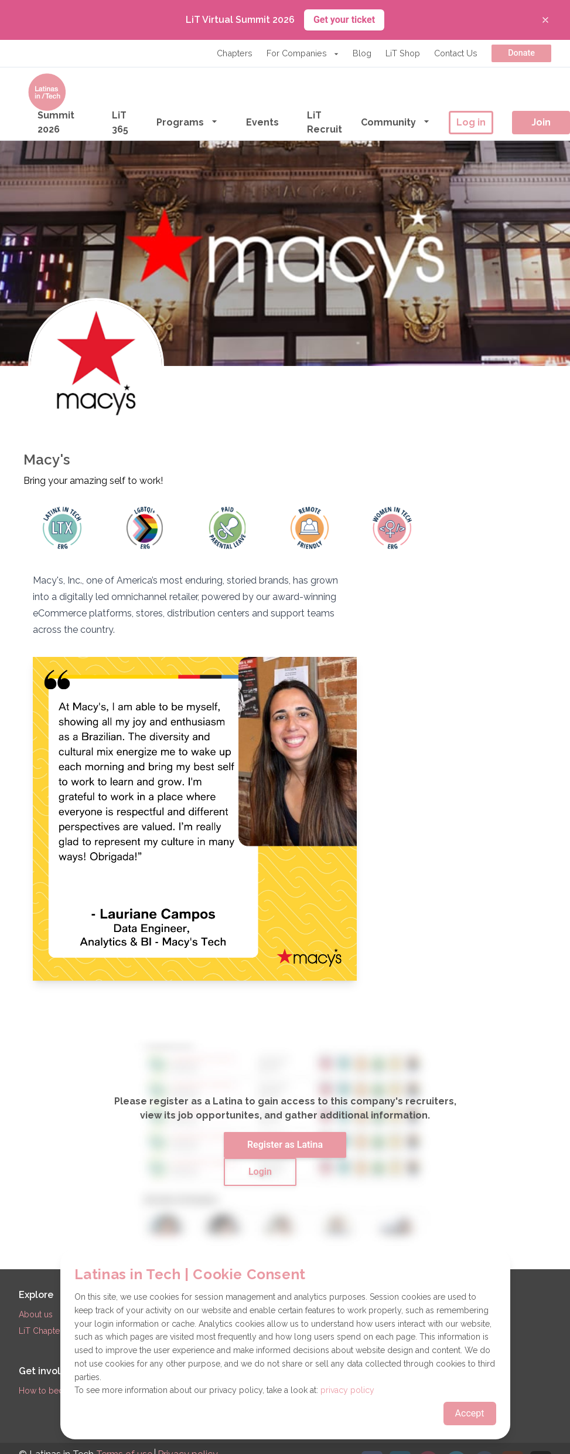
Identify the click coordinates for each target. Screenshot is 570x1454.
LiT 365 (120, 122)
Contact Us (455, 53)
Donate (521, 53)
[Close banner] (545, 20)
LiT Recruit (324, 122)
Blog (362, 53)
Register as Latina (285, 1144)
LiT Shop (402, 53)
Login (260, 1171)
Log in (471, 122)
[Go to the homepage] (47, 92)
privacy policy (347, 1390)
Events (262, 122)
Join (541, 122)
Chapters (234, 53)
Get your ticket (344, 19)
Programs (187, 122)
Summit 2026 (55, 122)
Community (395, 122)
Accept (469, 1413)
